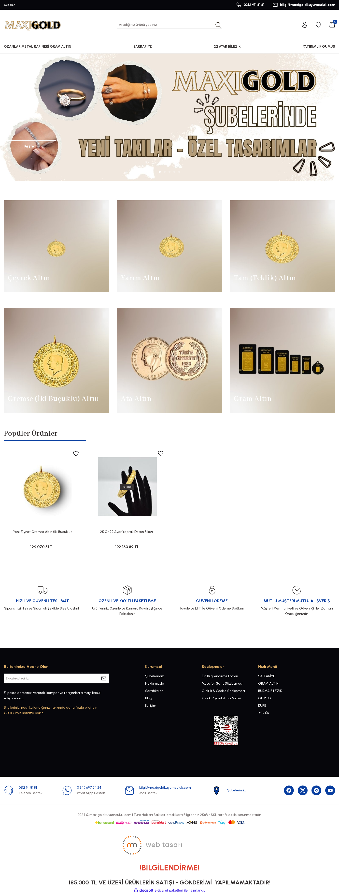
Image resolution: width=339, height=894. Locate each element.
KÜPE (262, 706)
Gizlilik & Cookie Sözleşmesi (223, 691)
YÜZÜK (263, 713)
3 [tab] (169, 172)
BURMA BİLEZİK (270, 691)
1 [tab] (160, 172)
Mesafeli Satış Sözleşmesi (222, 683)
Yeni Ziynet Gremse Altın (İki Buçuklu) (42, 532)
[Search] (169, 25)
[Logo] (32, 24)
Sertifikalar (154, 691)
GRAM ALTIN (268, 683)
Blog (148, 698)
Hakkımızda (154, 683)
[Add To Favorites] (76, 453)
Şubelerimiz (154, 676)
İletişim (150, 706)
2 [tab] (165, 172)
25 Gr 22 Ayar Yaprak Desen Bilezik (127, 532)
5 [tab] (179, 172)
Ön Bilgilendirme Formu (220, 676)
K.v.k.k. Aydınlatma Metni (221, 698)
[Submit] (104, 678)
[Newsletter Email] (56, 678)
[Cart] (332, 25)
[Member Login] (305, 25)
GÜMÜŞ (264, 698)
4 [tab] (174, 172)
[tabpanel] (169, 117)
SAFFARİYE (266, 676)
